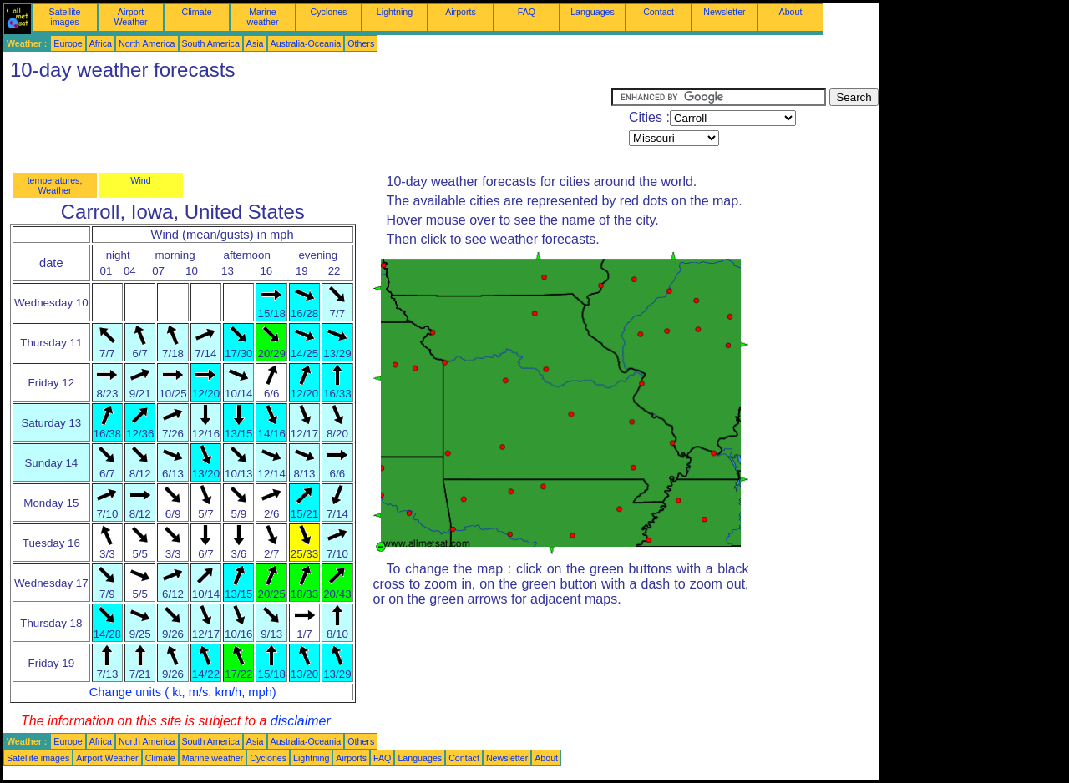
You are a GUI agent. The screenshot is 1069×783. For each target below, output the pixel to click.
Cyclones (329, 12)
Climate (196, 12)
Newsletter (724, 12)
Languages (592, 12)
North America (147, 43)
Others (360, 43)
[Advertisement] (307, 126)
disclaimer (301, 721)
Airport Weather (130, 17)
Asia (255, 43)
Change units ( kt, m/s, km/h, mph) (182, 692)
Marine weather (263, 17)
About (791, 12)
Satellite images (65, 17)
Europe (67, 43)
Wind (140, 180)
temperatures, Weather (55, 185)
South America (211, 43)
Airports (460, 12)
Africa (100, 43)
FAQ (526, 12)
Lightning (395, 12)
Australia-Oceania (306, 43)
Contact (658, 12)
